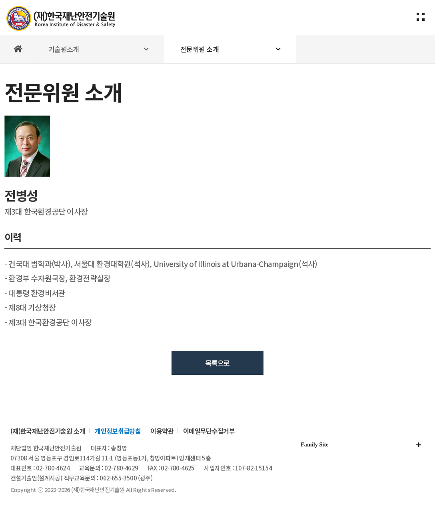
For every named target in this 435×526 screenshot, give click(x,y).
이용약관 (161, 431)
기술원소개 (63, 49)
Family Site (315, 445)
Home (18, 49)
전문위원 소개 (199, 49)
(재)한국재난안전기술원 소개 (47, 431)
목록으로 (218, 363)
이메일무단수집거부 (209, 431)
